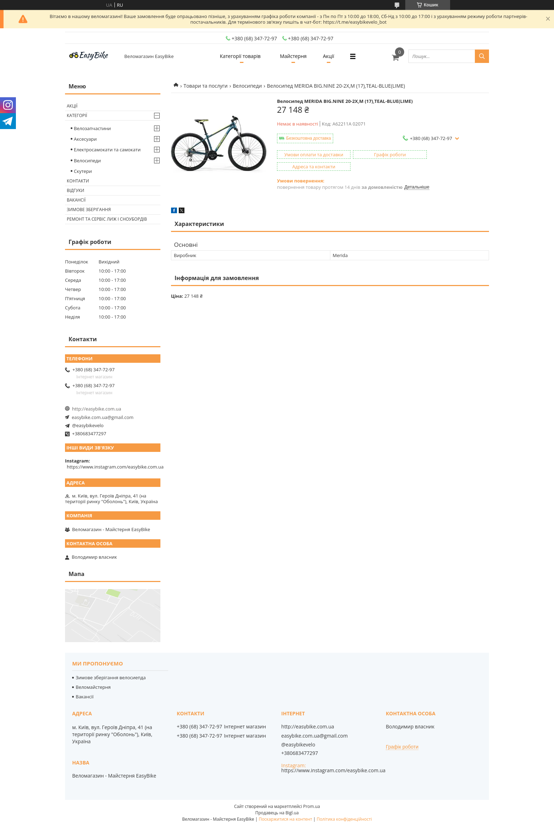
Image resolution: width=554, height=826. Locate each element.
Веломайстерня (93, 687)
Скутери (83, 171)
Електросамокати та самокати (107, 149)
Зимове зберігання (89, 209)
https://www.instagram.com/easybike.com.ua (115, 467)
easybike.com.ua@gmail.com (103, 417)
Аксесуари (85, 139)
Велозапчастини (92, 128)
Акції (330, 56)
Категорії (77, 115)
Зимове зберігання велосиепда (111, 677)
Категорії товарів (238, 56)
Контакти (78, 181)
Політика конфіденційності (344, 819)
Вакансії (76, 200)
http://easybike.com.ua (96, 409)
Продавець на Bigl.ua (277, 813)
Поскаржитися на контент (285, 819)
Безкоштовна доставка (308, 138)
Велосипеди (247, 85)
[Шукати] (482, 56)
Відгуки (75, 190)
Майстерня (293, 56)
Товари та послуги (205, 85)
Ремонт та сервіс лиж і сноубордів (107, 219)
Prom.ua (311, 806)
